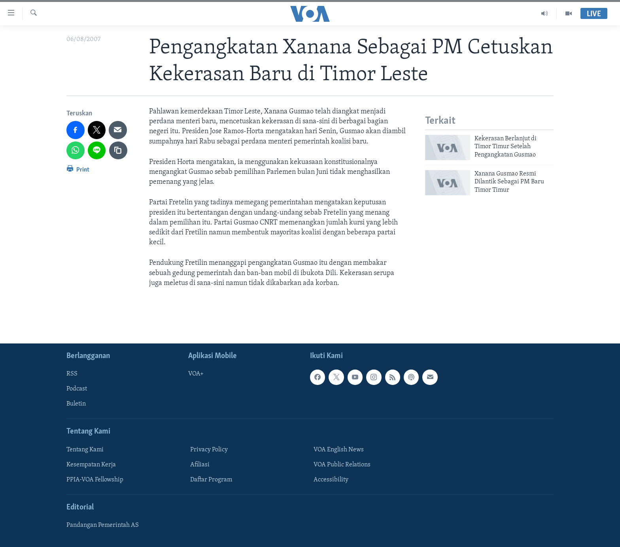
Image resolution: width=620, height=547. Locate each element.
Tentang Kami (85, 450)
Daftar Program (211, 480)
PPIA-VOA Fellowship (94, 480)
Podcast (76, 389)
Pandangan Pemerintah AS (102, 525)
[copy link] (118, 150)
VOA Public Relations (342, 465)
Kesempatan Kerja (91, 465)
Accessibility (331, 480)
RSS (72, 374)
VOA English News (339, 450)
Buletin (76, 404)
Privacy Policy (209, 450)
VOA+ (196, 374)
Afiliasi (200, 465)
